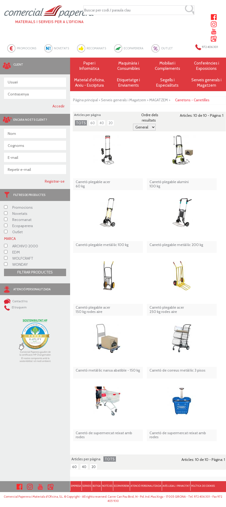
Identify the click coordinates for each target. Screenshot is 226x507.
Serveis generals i (206, 83)
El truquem (15, 307)
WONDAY (16, 264)
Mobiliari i (167, 66)
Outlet (13, 232)
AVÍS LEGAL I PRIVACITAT (176, 485)
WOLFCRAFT (18, 258)
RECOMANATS (96, 48)
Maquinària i (128, 66)
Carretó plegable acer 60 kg (93, 184)
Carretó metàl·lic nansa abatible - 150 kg (108, 370)
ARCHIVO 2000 (21, 246)
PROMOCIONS (26, 48)
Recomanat (17, 219)
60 (92, 123)
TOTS (81, 123)
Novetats (15, 213)
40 (101, 123)
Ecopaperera (18, 225)
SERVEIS (86, 485)
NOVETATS (61, 48)
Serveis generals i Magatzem (123, 100)
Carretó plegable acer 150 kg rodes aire (93, 309)
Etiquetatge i (128, 83)
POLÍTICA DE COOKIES (203, 485)
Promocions (18, 207)
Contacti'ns (15, 301)
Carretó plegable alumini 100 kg (169, 184)
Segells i (167, 83)
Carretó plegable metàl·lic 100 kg (102, 245)
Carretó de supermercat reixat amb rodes (104, 435)
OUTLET (167, 48)
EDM (12, 252)
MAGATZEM (158, 100)
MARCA (10, 238)
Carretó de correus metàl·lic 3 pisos (177, 370)
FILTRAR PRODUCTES (35, 272)
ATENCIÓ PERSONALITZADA (146, 485)
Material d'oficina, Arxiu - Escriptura (89, 83)
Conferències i (206, 66)
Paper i (89, 66)
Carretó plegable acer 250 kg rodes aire (167, 309)
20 (110, 123)
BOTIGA (96, 485)
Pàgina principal (85, 100)
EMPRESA (76, 485)
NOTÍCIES (107, 485)
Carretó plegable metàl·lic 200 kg (176, 245)
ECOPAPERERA (133, 48)
